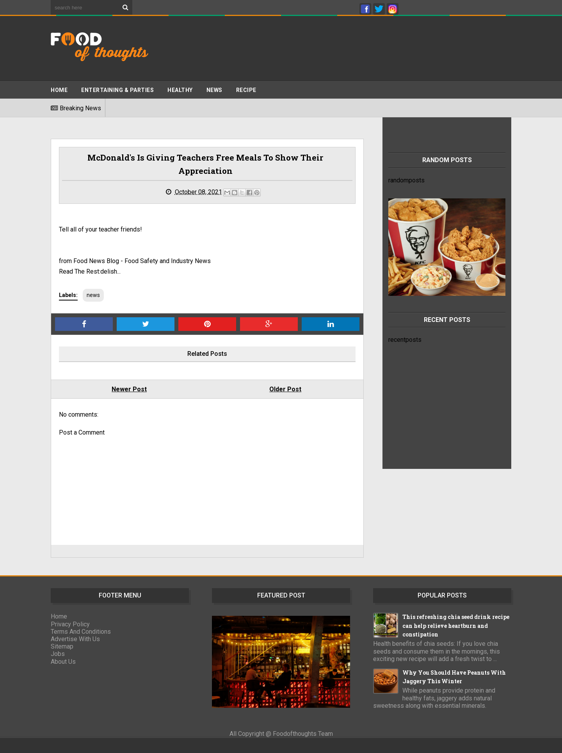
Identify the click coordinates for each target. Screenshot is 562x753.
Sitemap (62, 646)
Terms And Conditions (81, 631)
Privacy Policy (70, 624)
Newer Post (129, 389)
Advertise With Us (75, 639)
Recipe (246, 90)
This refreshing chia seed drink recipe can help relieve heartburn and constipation (455, 625)
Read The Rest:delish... (90, 271)
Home (59, 90)
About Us (63, 661)
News (214, 90)
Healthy (180, 90)
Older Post (285, 389)
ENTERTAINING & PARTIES (117, 90)
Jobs (58, 654)
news (93, 295)
